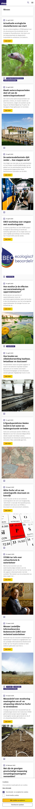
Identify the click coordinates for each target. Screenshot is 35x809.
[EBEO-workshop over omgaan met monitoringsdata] (17, 258)
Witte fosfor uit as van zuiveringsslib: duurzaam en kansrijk (16, 493)
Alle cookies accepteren (17, 800)
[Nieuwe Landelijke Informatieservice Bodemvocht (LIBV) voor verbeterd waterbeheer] (17, 668)
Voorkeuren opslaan (17, 805)
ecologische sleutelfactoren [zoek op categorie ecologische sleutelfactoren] (15, 78)
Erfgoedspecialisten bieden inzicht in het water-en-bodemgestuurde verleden (16, 426)
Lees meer (8, 41)
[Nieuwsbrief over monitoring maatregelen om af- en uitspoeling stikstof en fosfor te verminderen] (17, 741)
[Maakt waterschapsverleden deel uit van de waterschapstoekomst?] (17, 130)
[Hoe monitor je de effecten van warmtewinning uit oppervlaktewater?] (17, 328)
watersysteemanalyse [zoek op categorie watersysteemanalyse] (10, 80)
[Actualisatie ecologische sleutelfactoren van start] (17, 60)
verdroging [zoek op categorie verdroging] (17, 686)
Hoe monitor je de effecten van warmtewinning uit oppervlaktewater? (15, 289)
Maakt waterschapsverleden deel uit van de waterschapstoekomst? (16, 93)
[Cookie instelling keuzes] (17, 793)
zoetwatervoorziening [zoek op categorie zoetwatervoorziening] (10, 689)
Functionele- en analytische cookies (17, 792)
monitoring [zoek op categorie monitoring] (10, 276)
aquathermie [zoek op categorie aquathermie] (10, 346)
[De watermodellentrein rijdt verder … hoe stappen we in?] (17, 194)
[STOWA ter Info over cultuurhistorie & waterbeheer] (17, 599)
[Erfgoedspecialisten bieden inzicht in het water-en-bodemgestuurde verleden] (17, 462)
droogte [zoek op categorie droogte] (9, 686)
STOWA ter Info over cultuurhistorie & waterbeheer (12, 560)
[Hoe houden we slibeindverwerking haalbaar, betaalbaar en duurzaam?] (17, 395)
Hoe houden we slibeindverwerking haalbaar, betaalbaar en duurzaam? (16, 359)
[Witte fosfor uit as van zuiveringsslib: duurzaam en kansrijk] (17, 530)
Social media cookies (12, 795)
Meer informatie (7, 788)
